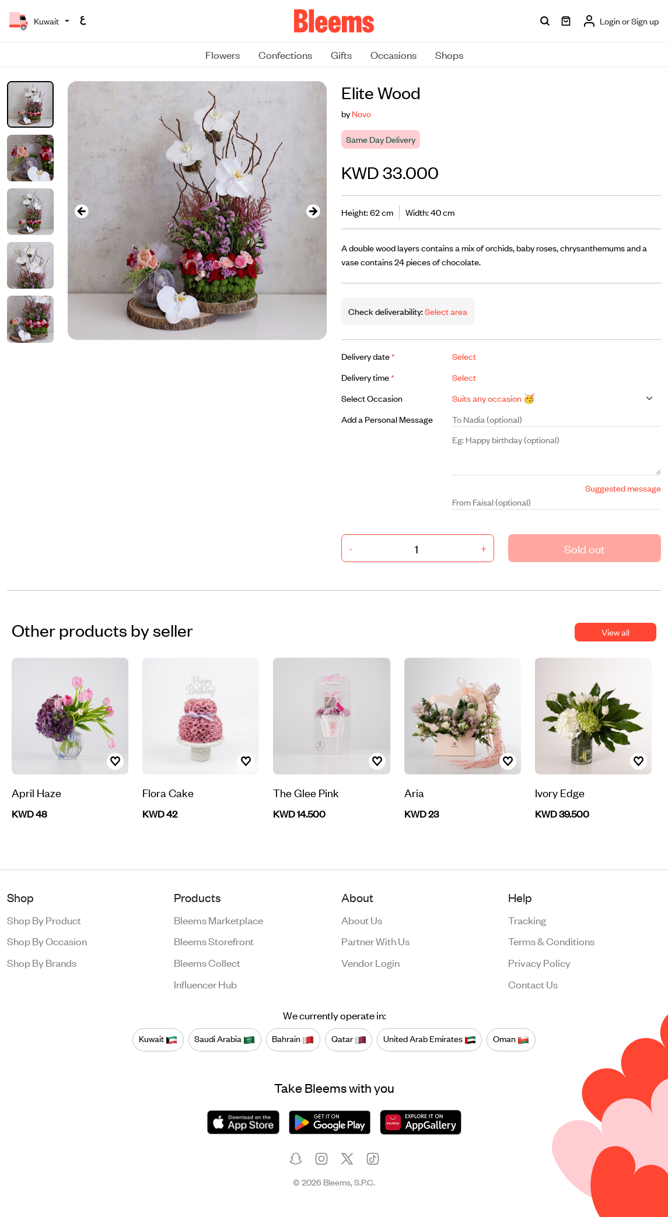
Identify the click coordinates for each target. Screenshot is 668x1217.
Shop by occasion (47, 941)
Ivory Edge (560, 792)
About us (361, 920)
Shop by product (44, 920)
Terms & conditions (551, 941)
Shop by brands (41, 962)
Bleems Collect (207, 962)
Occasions (393, 54)
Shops (449, 54)
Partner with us (375, 941)
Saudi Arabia (224, 1039)
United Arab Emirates (429, 1039)
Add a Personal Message (387, 419)
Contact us (533, 984)
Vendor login (370, 962)
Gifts (341, 54)
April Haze (36, 792)
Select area (445, 311)
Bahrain (293, 1039)
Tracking (527, 920)
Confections (285, 54)
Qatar (348, 1039)
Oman (511, 1039)
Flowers (222, 54)
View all (615, 632)
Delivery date (368, 356)
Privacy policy (539, 962)
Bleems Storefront (214, 941)
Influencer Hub (205, 984)
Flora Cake (168, 792)
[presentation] (82, 211)
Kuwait (158, 1039)
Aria (414, 792)
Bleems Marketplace (218, 920)
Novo (361, 113)
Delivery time (367, 377)
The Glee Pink (306, 792)
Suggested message (623, 488)
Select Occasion (372, 398)
